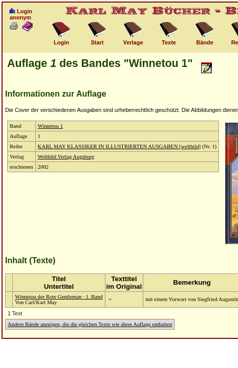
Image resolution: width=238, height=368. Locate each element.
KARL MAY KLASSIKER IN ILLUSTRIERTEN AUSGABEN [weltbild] (119, 146)
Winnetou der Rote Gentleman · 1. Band (58, 297)
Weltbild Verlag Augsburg (66, 156)
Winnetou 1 (50, 126)
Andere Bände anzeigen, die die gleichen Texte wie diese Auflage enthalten (90, 324)
